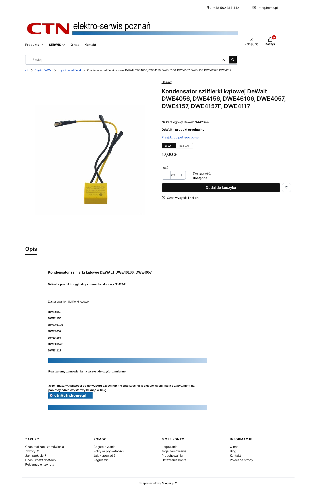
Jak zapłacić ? (35, 455)
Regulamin (101, 460)
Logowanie (169, 447)
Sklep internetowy (156, 483)
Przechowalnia (172, 455)
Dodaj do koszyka (221, 187)
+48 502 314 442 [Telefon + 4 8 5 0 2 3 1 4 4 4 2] (226, 8)
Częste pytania (104, 447)
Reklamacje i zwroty (39, 464)
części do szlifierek (70, 70)
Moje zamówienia (174, 451)
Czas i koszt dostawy (40, 460)
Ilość (165, 167)
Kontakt (235, 455)
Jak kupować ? (104, 455)
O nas (234, 447)
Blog (233, 451)
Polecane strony (241, 460)
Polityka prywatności (108, 451)
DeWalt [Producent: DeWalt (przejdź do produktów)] (167, 82)
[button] (233, 59)
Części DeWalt (43, 70)
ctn (27, 70)
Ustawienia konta (174, 460)
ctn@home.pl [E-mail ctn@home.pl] (268, 8)
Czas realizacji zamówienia (44, 447)
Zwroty (30, 451)
